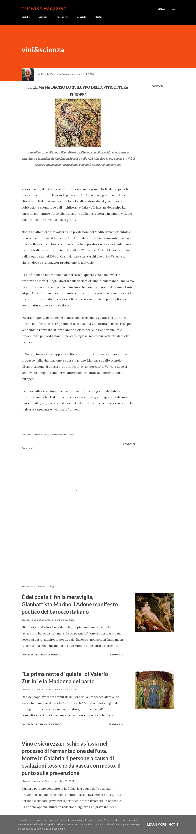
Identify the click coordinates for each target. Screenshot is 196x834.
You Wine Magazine (43, 8)
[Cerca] (161, 9)
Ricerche (25, 16)
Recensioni (62, 16)
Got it (174, 824)
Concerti (81, 16)
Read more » (116, 654)
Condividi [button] (157, 86)
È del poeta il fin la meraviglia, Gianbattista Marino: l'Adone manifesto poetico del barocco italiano (70, 604)
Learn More (156, 824)
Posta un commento (48, 654)
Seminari (43, 16)
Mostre (98, 16)
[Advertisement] (44, 548)
